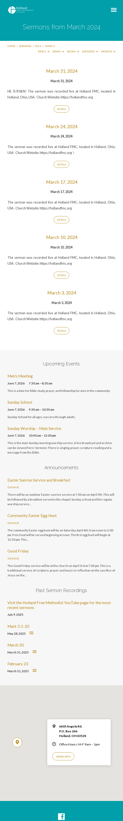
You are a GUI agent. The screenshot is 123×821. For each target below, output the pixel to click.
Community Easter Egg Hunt (32, 515)
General (13, 487)
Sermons (25, 46)
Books (73, 51)
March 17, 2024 (61, 182)
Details (61, 109)
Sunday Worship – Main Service (34, 428)
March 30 (15, 645)
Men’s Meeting (20, 376)
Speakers (90, 51)
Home (11, 46)
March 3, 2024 (61, 293)
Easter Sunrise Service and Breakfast (38, 480)
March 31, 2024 (61, 71)
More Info (63, 756)
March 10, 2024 (61, 237)
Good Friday (18, 551)
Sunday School (19, 402)
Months (108, 51)
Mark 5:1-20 (18, 626)
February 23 (17, 663)
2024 (38, 46)
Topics (44, 51)
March (50, 46)
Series (58, 51)
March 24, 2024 (61, 126)
